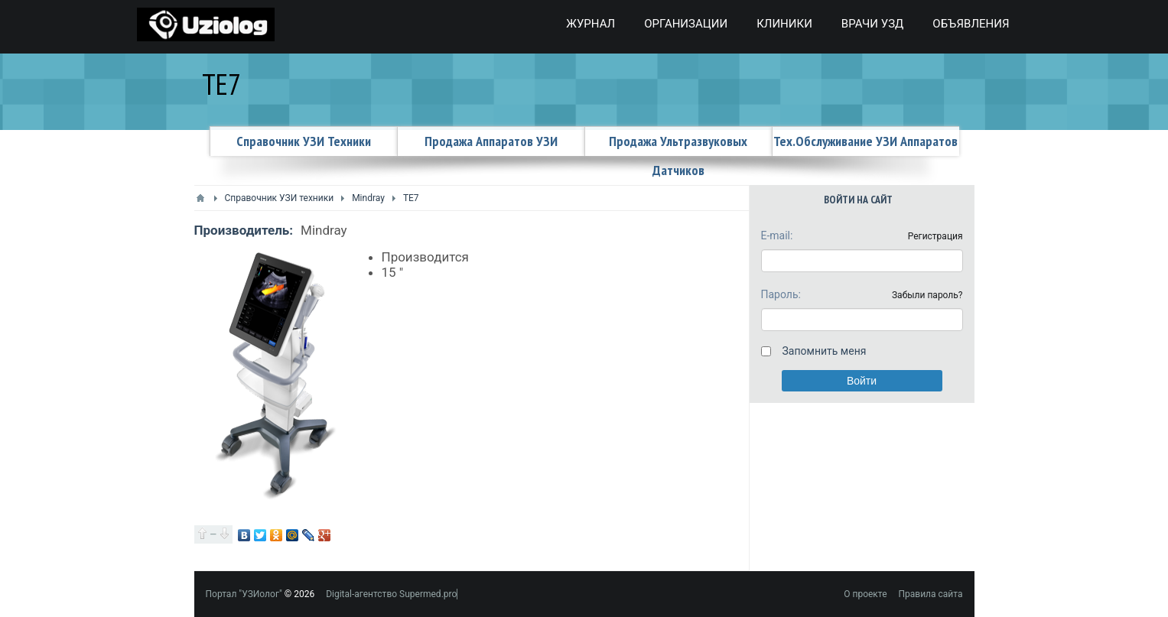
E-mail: (777, 235)
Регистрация (935, 236)
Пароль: (781, 294)
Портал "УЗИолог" (244, 594)
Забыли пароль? (927, 295)
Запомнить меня (824, 351)
